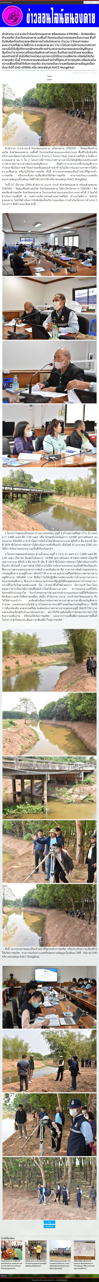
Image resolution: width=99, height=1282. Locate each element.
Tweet (49, 76)
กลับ (49, 1222)
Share (49, 79)
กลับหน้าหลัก (49, 1226)
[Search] (97, 2)
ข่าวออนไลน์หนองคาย (6, 2)
